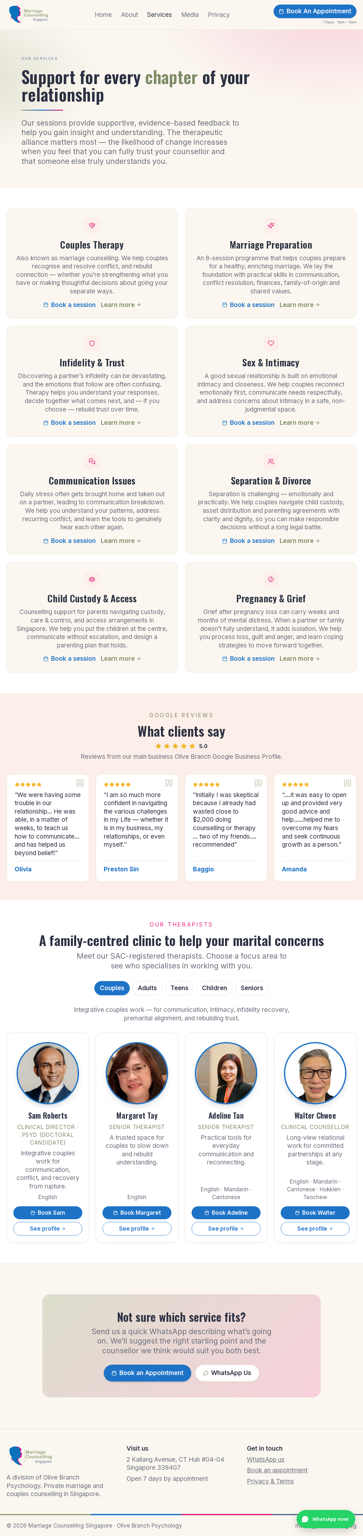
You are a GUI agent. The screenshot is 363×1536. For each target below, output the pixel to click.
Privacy (219, 14)
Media (190, 14)
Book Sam (48, 1213)
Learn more (121, 305)
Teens (179, 988)
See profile (48, 1228)
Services (159, 14)
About (129, 14)
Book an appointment (277, 1470)
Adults (147, 988)
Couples (112, 988)
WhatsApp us (266, 1459)
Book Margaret (137, 1213)
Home (103, 14)
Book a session (69, 305)
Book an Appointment (147, 1373)
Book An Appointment (315, 11)
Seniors (252, 988)
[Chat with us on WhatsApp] (326, 1519)
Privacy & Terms (270, 1481)
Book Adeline (226, 1213)
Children (214, 988)
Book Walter (315, 1213)
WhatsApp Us (227, 1373)
